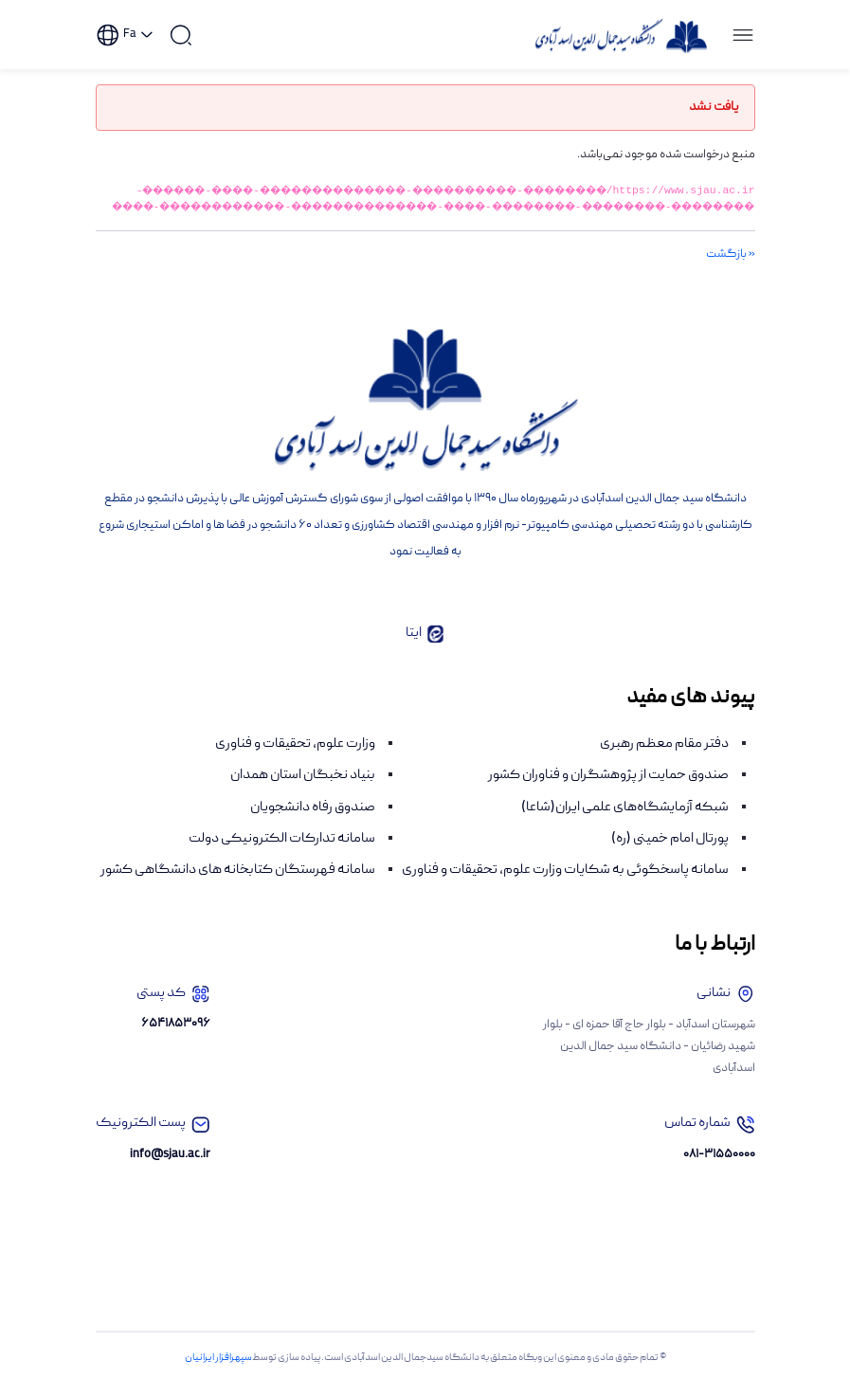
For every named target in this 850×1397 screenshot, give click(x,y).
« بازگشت (730, 271)
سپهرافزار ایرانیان (218, 1374)
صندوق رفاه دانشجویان (312, 823)
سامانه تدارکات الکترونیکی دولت (282, 854)
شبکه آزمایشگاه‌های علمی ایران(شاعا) (625, 823)
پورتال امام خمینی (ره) (670, 854)
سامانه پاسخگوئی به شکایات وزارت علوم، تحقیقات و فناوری (565, 886)
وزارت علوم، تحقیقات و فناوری (295, 760)
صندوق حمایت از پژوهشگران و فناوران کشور (608, 791)
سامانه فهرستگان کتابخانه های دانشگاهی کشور (237, 886)
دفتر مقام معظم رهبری (664, 760)
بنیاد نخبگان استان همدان (302, 791)
